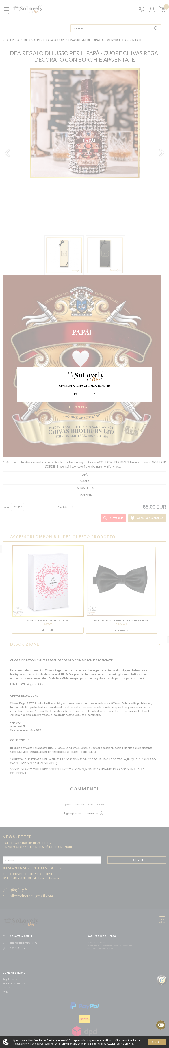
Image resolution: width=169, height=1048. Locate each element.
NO (75, 394)
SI (95, 394)
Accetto (156, 1042)
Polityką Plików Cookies (26, 1043)
